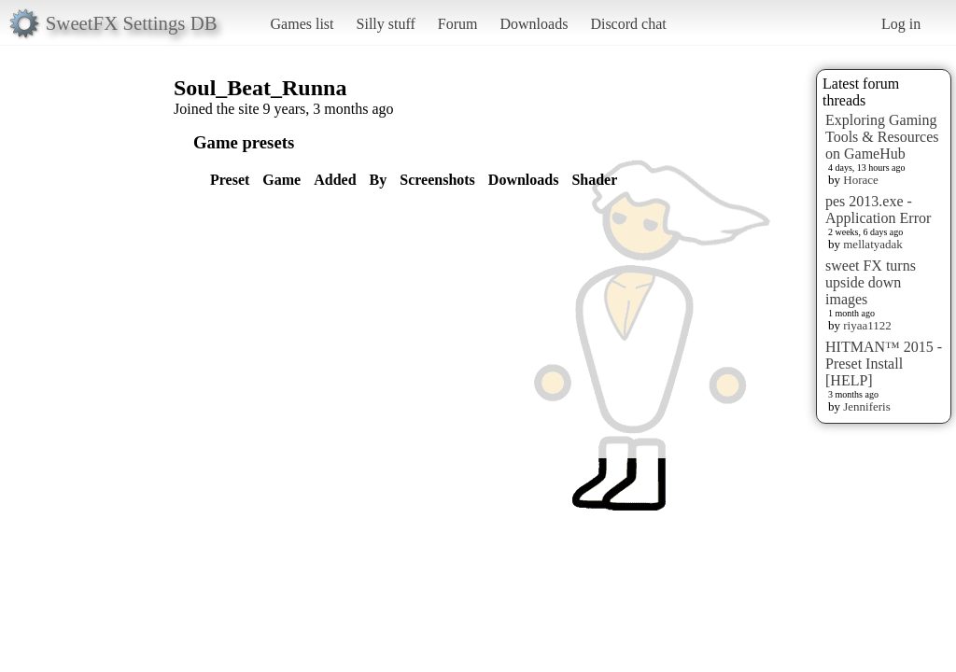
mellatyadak (873, 244)
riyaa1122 (867, 325)
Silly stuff (386, 24)
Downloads (533, 24)
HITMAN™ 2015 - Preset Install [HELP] (883, 363)
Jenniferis (867, 406)
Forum (458, 24)
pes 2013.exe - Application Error (878, 209)
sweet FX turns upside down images (870, 282)
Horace (861, 180)
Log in (901, 24)
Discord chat (628, 24)
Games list (302, 24)
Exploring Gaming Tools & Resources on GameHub (882, 136)
